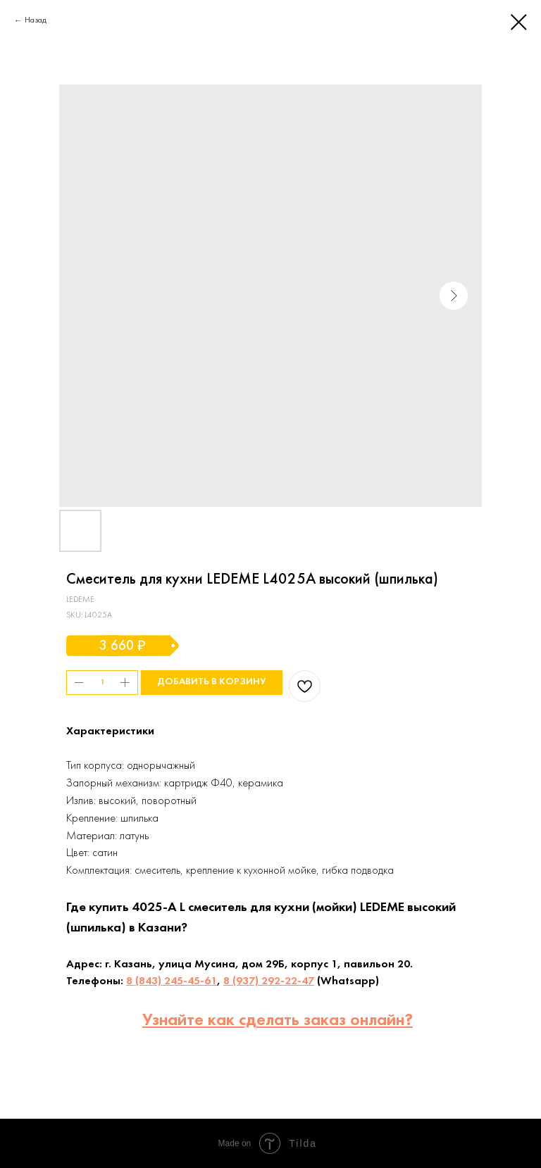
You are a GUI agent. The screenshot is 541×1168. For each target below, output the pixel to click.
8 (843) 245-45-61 (171, 981)
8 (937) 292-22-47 (268, 981)
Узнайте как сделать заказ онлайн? (277, 1020)
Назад (35, 20)
